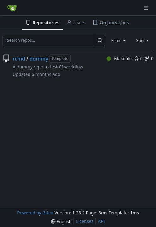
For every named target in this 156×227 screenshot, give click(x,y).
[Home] (12, 8)
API (101, 221)
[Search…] (100, 40)
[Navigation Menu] (146, 8)
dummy (38, 58)
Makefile (119, 58)
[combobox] (118, 40)
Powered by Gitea (35, 213)
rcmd (19, 58)
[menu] (61, 221)
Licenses (85, 221)
